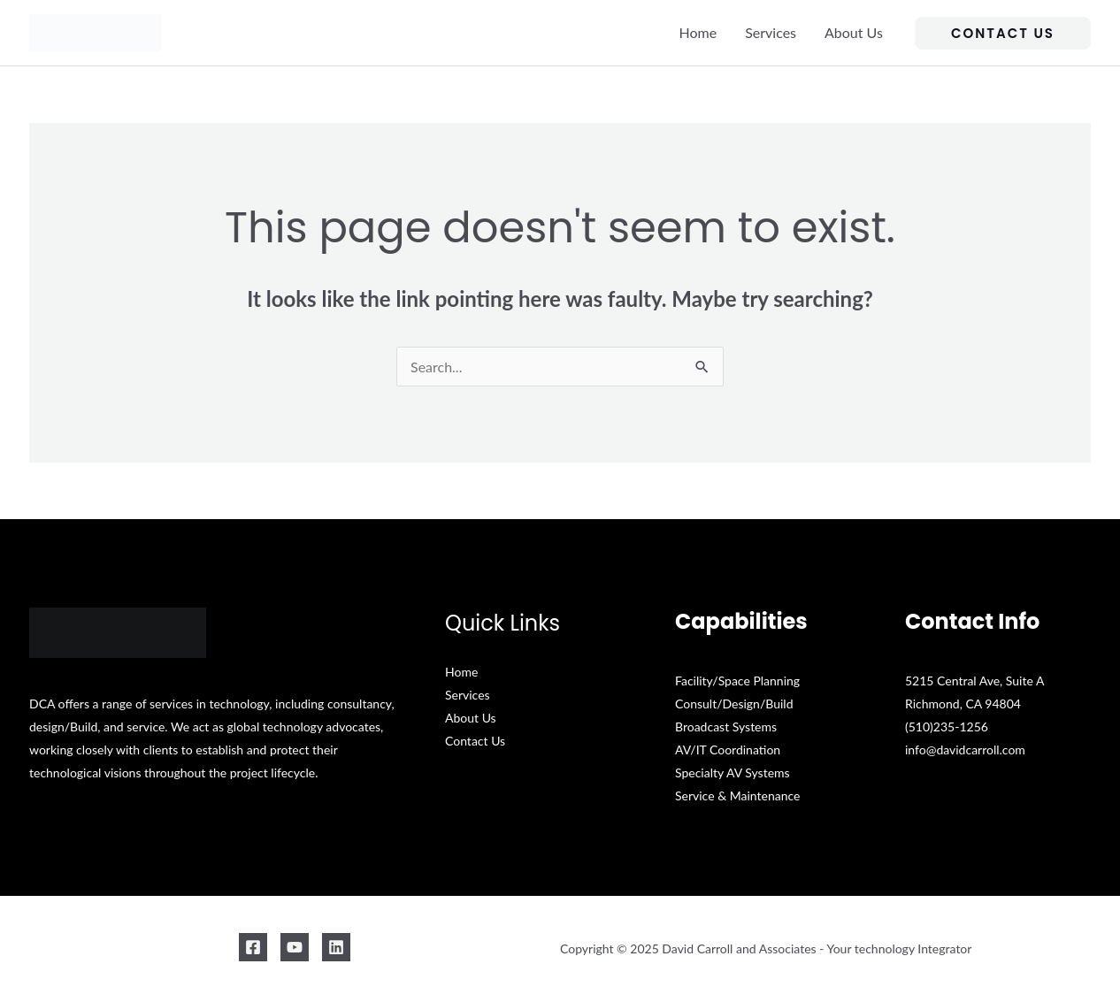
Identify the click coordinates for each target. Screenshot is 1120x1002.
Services (770, 32)
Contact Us (475, 740)
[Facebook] (253, 947)
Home (698, 32)
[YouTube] (294, 947)
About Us (854, 32)
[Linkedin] (336, 947)
